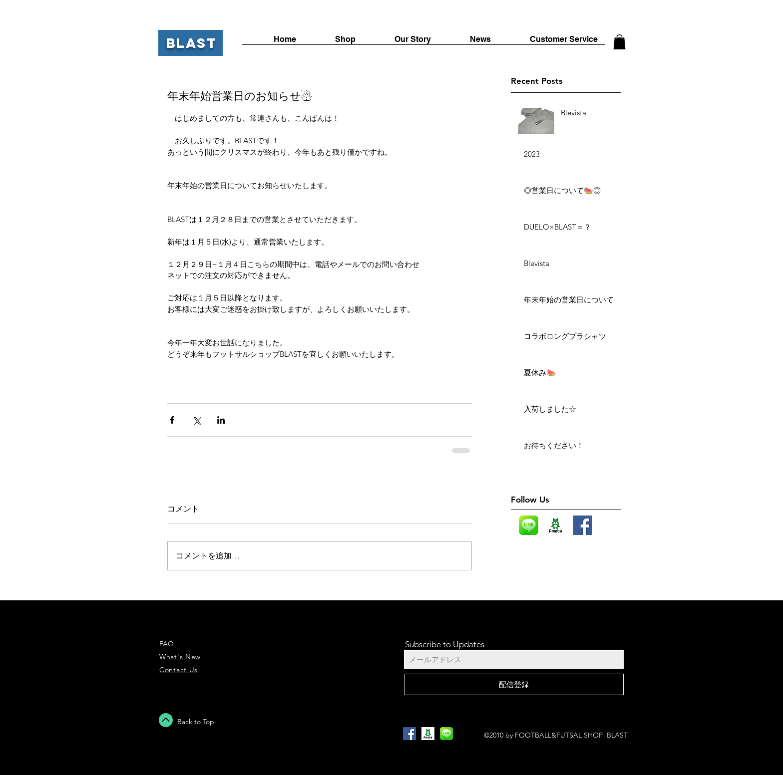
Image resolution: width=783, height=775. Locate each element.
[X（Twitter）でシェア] (196, 420)
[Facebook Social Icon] (582, 525)
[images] (555, 525)
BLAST (191, 42)
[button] (619, 41)
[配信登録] (514, 684)
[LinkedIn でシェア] (221, 420)
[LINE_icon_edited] (528, 525)
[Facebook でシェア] (172, 420)
